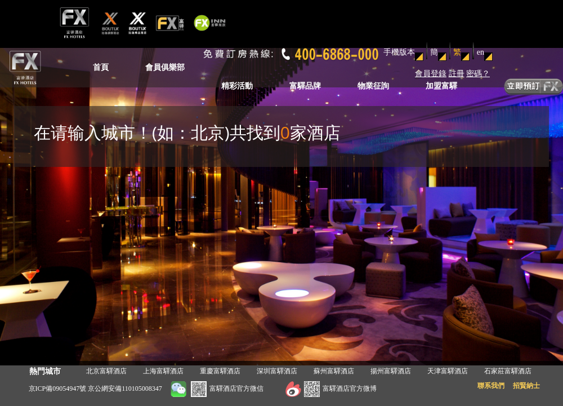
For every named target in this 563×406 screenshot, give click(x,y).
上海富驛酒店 (163, 371)
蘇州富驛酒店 (334, 371)
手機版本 (399, 52)
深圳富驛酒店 (277, 371)
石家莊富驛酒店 (507, 371)
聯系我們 (490, 386)
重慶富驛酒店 (220, 371)
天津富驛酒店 (447, 371)
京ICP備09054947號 (58, 388)
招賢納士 (526, 386)
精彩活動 (237, 86)
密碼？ (478, 73)
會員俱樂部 (165, 67)
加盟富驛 (441, 86)
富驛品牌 (305, 86)
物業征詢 (373, 86)
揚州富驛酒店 (390, 371)
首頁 (101, 67)
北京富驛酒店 (106, 371)
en (480, 52)
